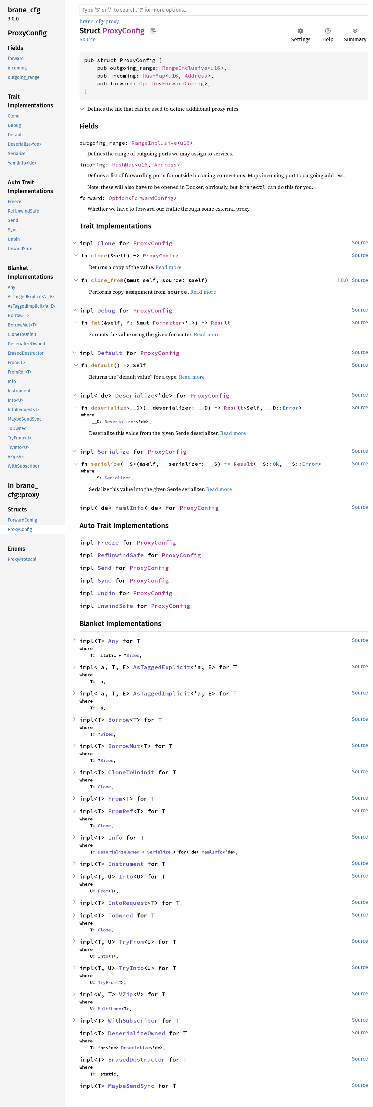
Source (88, 39)
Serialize (113, 451)
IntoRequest (127, 902)
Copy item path (153, 30)
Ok (276, 464)
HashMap (154, 75)
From (115, 798)
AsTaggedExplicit (161, 667)
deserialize (109, 407)
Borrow (119, 719)
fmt (96, 322)
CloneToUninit (131, 772)
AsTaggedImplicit (161, 693)
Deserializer (120, 421)
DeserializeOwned (118, 852)
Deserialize (135, 395)
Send (104, 568)
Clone (106, 243)
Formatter (167, 322)
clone (99, 255)
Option (149, 83)
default (102, 365)
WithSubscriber (133, 1020)
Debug (106, 310)
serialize (105, 464)
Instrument (126, 863)
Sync (104, 580)
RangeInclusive (184, 68)
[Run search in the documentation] (224, 10)
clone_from (107, 280)
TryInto (131, 968)
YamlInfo (129, 507)
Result (220, 322)
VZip (126, 994)
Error (290, 407)
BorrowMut (124, 746)
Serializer (118, 478)
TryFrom (131, 941)
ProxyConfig (152, 243)
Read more (168, 267)
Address (196, 75)
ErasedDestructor (136, 1059)
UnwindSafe (115, 605)
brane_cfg (91, 21)
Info (115, 837)
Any (113, 641)
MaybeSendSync (131, 1085)
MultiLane (109, 1009)
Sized (132, 655)
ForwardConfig (183, 83)
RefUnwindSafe (120, 555)
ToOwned (120, 915)
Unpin (106, 593)
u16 (215, 68)
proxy (112, 21)
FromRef (120, 811)
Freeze (108, 542)
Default (109, 353)
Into (126, 876)
